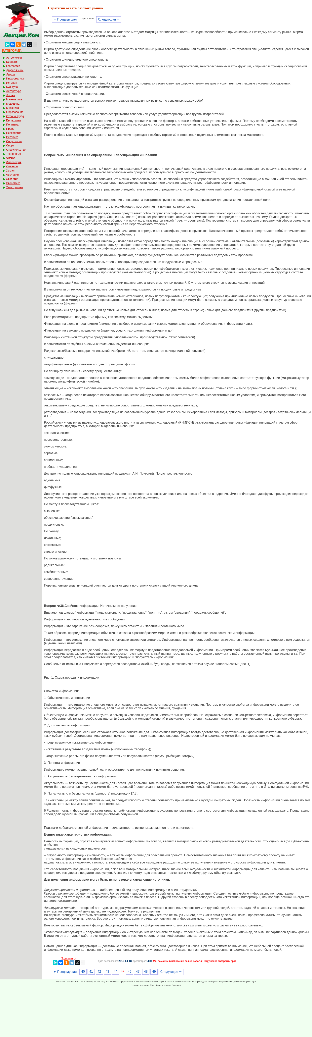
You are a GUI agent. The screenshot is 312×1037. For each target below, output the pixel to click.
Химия (10, 170)
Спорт (10, 145)
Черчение (12, 174)
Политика (12, 124)
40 (83, 971)
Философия (13, 162)
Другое (10, 74)
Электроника (14, 187)
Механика (12, 107)
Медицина (13, 103)
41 (91, 971)
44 (115, 971)
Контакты (176, 985)
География (13, 66)
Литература (13, 91)
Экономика (13, 183)
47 (137, 971)
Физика (11, 158)
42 (99, 971)
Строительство (15, 149)
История (11, 82)
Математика (14, 99)
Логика (10, 95)
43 (107, 971)
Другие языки (14, 70)
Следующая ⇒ (108, 19)
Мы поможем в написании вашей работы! (178, 961)
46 (130, 971)
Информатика (15, 78)
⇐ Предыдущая (65, 19)
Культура (12, 86)
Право (10, 128)
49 (154, 971)
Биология (12, 61)
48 (146, 971)
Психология (13, 132)
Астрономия (14, 57)
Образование (14, 112)
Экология (12, 179)
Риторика (12, 137)
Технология (13, 153)
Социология (14, 141)
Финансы (12, 166)
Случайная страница (160, 985)
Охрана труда (15, 116)
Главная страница (140, 985)
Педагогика (13, 120)
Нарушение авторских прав (220, 961)
